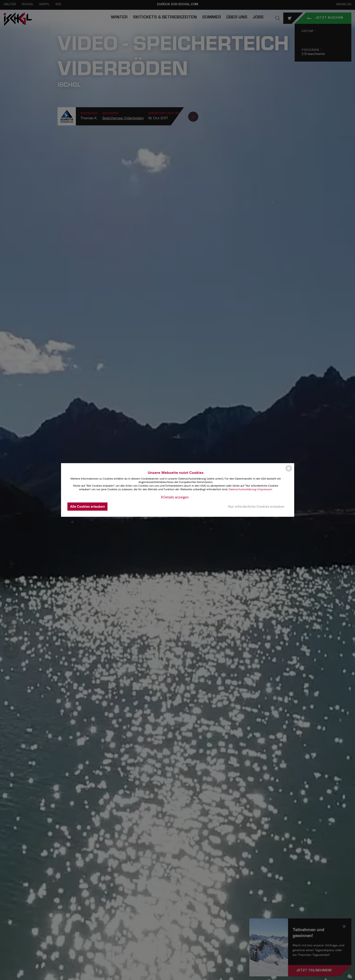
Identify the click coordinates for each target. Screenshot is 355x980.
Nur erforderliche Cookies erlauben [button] (256, 507)
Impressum (265, 489)
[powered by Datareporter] (288, 471)
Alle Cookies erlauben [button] (87, 507)
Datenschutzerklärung (242, 489)
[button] (174, 497)
